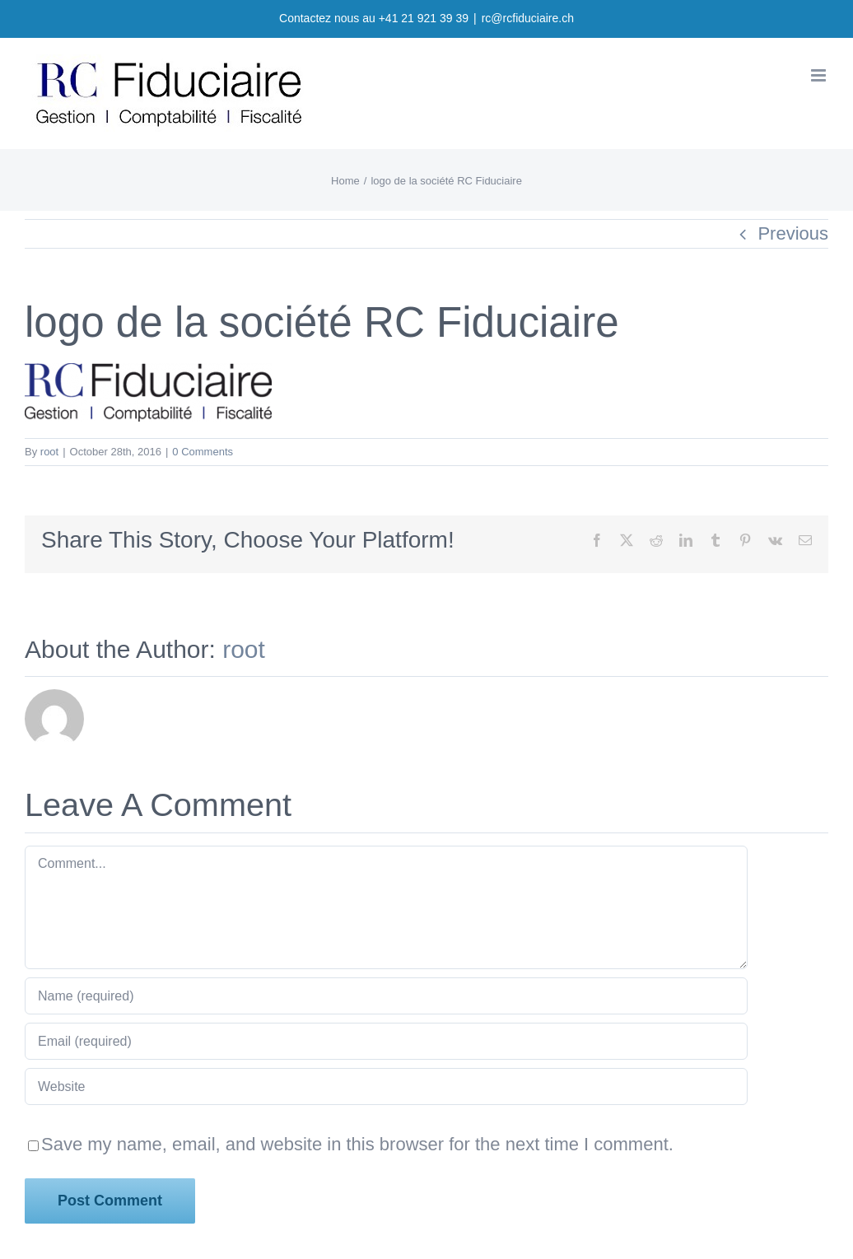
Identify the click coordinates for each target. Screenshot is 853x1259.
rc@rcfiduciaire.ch (528, 18)
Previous (792, 233)
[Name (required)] (386, 995)
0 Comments (202, 451)
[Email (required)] (386, 1041)
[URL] (386, 1086)
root (49, 451)
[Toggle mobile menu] (819, 75)
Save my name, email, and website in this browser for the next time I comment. (357, 1144)
